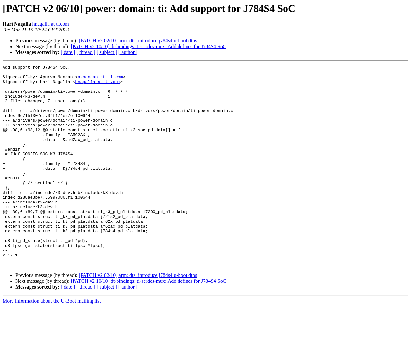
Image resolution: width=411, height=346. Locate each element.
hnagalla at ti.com (50, 24)
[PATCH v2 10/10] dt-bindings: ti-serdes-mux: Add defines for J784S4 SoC (148, 46)
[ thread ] (85, 52)
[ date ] (68, 52)
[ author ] (128, 52)
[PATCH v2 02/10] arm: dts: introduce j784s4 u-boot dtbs (138, 40)
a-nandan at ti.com (100, 79)
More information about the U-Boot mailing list (52, 340)
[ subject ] (107, 52)
